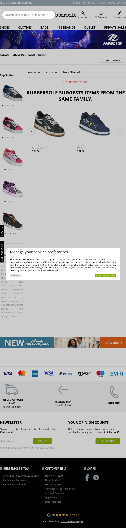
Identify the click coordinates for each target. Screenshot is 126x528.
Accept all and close (105, 275)
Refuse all (15, 275)
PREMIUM (2, 231)
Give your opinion (2, 252)
